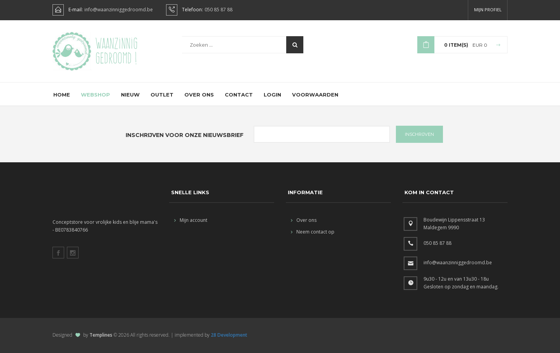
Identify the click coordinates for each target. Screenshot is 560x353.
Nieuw (130, 94)
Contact (239, 94)
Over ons (199, 94)
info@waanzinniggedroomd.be (118, 9)
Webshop (95, 94)
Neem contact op (312, 231)
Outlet (161, 94)
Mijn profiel (488, 9)
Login (272, 94)
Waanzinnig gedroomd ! (116, 50)
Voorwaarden (315, 94)
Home (61, 94)
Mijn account (190, 220)
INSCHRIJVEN (419, 134)
